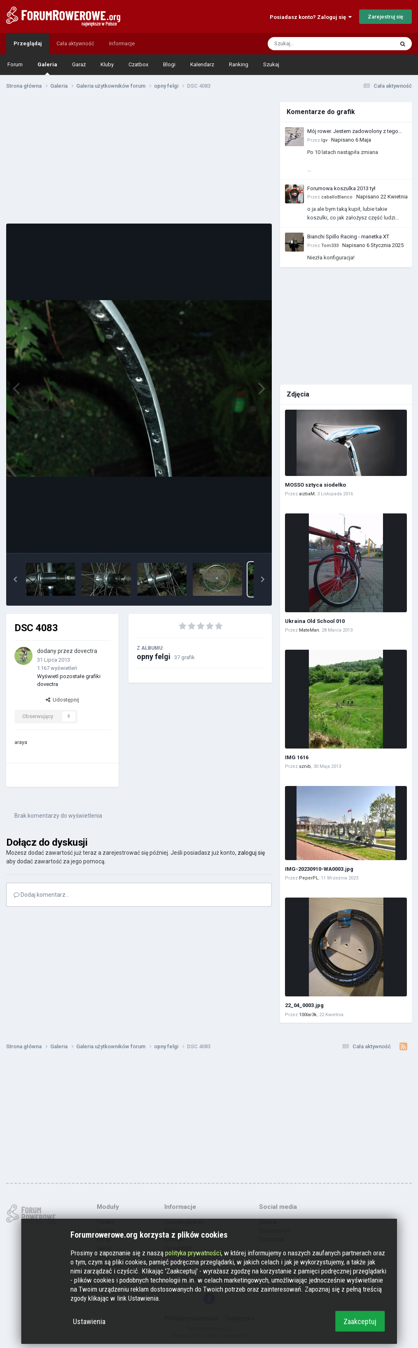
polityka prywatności (193, 1253)
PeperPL (308, 878)
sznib (305, 766)
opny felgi (153, 656)
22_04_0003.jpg (304, 1005)
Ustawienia (89, 1321)
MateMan (309, 630)
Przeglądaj (28, 43)
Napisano (351, 140)
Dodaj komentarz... (41, 894)
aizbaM (307, 494)
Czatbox (138, 64)
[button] (15, 579)
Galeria (47, 68)
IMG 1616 (296, 757)
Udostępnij (62, 700)
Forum (15, 64)
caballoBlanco (337, 197)
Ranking (238, 64)
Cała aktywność (75, 43)
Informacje (122, 43)
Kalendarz (202, 64)
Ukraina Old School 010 (315, 621)
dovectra (85, 651)
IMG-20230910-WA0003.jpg (319, 869)
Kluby (107, 64)
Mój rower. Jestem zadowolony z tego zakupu (352, 131)
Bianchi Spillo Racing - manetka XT (348, 236)
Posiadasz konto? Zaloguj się (311, 17)
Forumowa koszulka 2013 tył (341, 188)
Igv (324, 140)
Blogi (169, 64)
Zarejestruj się (385, 17)
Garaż (79, 64)
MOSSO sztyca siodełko (315, 485)
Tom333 (330, 245)
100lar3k (308, 1014)
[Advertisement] (139, 159)
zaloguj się (251, 852)
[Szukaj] (311, 43)
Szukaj (271, 64)
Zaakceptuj (359, 1321)
